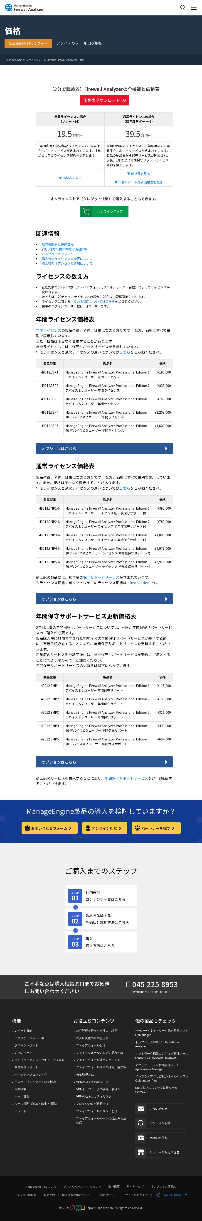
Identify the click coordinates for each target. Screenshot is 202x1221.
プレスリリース (73, 1186)
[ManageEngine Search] (183, 7)
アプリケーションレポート (32, 1038)
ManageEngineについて (40, 1186)
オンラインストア (102, 211)
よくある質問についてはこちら (92, 301)
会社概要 (114, 1186)
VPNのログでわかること (92, 1082)
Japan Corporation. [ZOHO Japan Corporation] (100, 1207)
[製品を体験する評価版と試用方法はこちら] (101, 918)
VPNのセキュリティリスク (94, 1096)
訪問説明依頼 (152, 1138)
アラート (20, 1111)
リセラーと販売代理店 (157, 1152)
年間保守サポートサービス (126, 778)
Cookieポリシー (107, 1195)
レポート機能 (23, 1030)
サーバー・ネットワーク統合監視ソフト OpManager (161, 1032)
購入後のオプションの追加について (67, 263)
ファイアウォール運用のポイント (98, 1060)
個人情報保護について (76, 1195)
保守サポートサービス (101, 577)
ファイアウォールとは (91, 1045)
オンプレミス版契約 (163, 1186)
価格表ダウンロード (101, 100)
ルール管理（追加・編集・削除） (37, 1103)
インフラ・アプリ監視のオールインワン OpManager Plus (161, 1078)
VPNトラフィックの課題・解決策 (98, 1089)
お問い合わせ (152, 1109)
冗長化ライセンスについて (61, 254)
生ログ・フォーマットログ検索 (35, 1082)
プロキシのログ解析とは (92, 1103)
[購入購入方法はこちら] (101, 942)
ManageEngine (15, 60)
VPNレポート (23, 1052)
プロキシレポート (26, 1045)
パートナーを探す (155, 828)
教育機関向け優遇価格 (58, 244)
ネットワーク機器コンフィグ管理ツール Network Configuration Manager (161, 1055)
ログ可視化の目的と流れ (92, 1038)
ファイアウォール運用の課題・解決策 (101, 1067)
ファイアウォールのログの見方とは (99, 1052)
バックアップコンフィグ (31, 1074)
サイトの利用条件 (136, 1195)
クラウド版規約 (27, 1195)
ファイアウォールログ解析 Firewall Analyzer (51, 60)
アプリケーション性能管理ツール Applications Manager (157, 1067)
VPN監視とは (85, 1074)
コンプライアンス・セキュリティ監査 (40, 1060)
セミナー (95, 1186)
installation (139, 582)
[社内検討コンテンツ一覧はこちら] (101, 895)
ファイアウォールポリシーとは (96, 1111)
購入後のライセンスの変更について (67, 258)
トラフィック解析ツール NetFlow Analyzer (157, 1044)
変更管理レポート (26, 1067)
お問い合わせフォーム (49, 828)
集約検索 (20, 1089)
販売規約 (49, 1195)
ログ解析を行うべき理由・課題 (96, 1030)
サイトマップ (135, 1186)
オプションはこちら (59, 448)
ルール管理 (22, 1096)
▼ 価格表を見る (70, 178)
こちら (124, 352)
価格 (81, 60)
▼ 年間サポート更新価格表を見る (138, 182)
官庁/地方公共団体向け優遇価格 (64, 249)
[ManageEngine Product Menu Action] (193, 7)
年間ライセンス (48, 330)
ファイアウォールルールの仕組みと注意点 (101, 1120)
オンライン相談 (104, 828)
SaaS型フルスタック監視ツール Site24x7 (156, 1090)
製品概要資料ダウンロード (28, 43)
